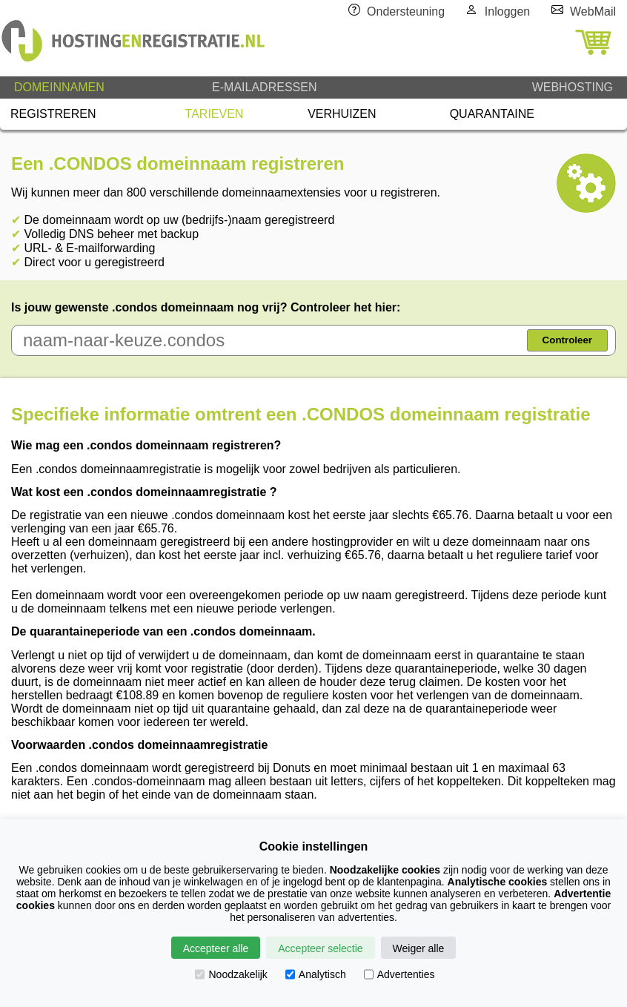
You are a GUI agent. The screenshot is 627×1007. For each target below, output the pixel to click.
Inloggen (507, 11)
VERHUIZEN (342, 114)
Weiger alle (419, 948)
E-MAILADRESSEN (264, 87)
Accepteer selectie (320, 948)
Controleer (567, 340)
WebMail (593, 11)
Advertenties (399, 974)
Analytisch (315, 974)
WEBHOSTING (572, 87)
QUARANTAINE (492, 114)
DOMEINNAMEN (59, 87)
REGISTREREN (53, 114)
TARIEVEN (214, 114)
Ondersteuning (406, 11)
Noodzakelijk (231, 974)
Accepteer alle (216, 948)
